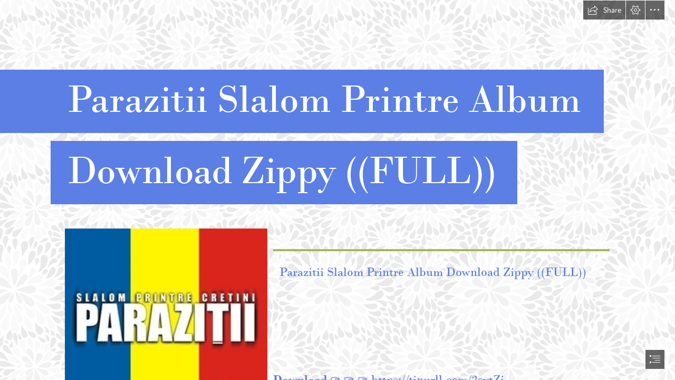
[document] (337, 190)
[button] (604, 10)
